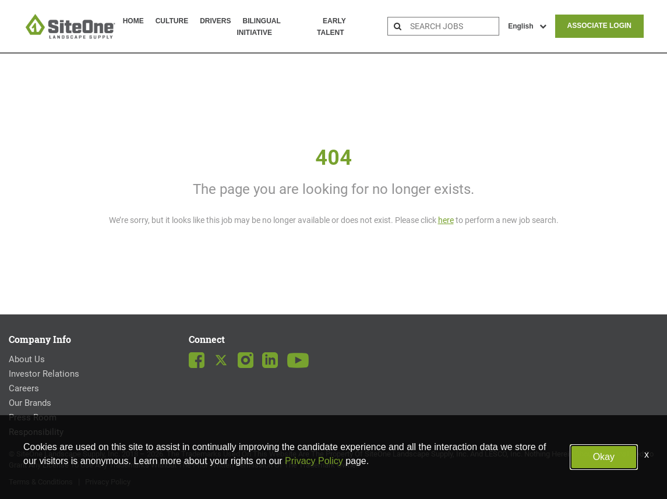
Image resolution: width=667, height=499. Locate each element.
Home (133, 21)
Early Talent (331, 27)
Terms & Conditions (41, 481)
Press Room (33, 417)
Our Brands (30, 403)
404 (333, 158)
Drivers (215, 21)
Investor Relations (44, 374)
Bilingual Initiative (258, 27)
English (527, 26)
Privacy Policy (107, 481)
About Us (27, 359)
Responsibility (36, 432)
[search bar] (453, 26)
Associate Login (599, 26)
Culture (172, 21)
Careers (24, 388)
